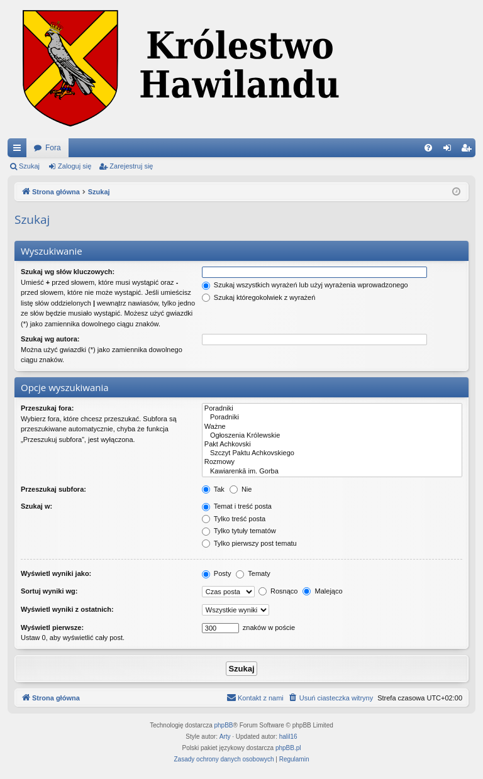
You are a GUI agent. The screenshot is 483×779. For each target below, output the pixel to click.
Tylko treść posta (233, 518)
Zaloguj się (74, 166)
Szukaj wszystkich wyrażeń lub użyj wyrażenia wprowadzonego (305, 285)
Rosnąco (277, 591)
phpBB (223, 725)
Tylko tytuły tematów (239, 530)
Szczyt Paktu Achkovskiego (332, 453)
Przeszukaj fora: (47, 408)
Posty (216, 573)
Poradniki (332, 408)
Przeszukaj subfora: (53, 489)
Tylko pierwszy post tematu (249, 543)
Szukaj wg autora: (50, 339)
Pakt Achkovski (332, 444)
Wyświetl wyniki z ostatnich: (67, 609)
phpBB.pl (288, 747)
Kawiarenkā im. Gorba (332, 471)
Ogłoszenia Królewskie (332, 435)
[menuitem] (428, 147)
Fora (53, 147)
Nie (241, 489)
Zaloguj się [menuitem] (450, 150)
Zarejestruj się (131, 166)
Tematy (253, 573)
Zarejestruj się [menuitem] (468, 150)
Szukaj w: (36, 506)
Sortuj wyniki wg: (49, 591)
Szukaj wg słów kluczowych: (67, 271)
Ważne (332, 427)
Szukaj (29, 166)
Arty (225, 736)
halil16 (288, 736)
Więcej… (19, 150)
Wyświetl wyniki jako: (56, 573)
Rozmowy (332, 462)
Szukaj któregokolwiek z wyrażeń (258, 297)
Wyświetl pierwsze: (52, 627)
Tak (213, 489)
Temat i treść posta (237, 506)
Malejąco (322, 591)
